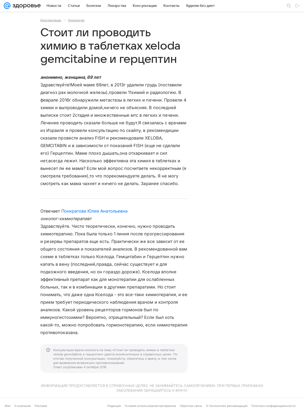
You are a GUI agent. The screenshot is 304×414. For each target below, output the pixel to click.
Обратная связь (191, 406)
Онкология (76, 20)
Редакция (114, 406)
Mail (7, 406)
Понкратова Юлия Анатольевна (94, 211)
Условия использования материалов (150, 406)
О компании (22, 406)
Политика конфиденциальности (273, 406)
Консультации (50, 20)
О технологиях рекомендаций (226, 406)
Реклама (41, 406)
